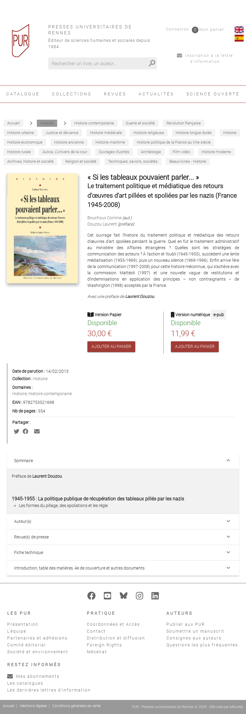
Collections (72, 94)
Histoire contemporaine (50, 393)
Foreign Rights (104, 645)
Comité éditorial (26, 645)
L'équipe (16, 631)
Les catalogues (25, 683)
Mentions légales (33, 706)
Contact (96, 631)
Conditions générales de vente (76, 706)
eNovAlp (236, 707)
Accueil (9, 706)
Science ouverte (213, 94)
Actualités (156, 94)
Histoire (40, 378)
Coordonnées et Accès (113, 624)
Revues (115, 94)
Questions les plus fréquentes (202, 645)
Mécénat (97, 651)
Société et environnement (37, 651)
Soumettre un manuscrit (195, 631)
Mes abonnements (33, 676)
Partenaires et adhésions (37, 638)
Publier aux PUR (185, 624)
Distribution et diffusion (116, 638)
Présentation (22, 624)
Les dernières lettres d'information (49, 690)
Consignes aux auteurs (193, 638)
